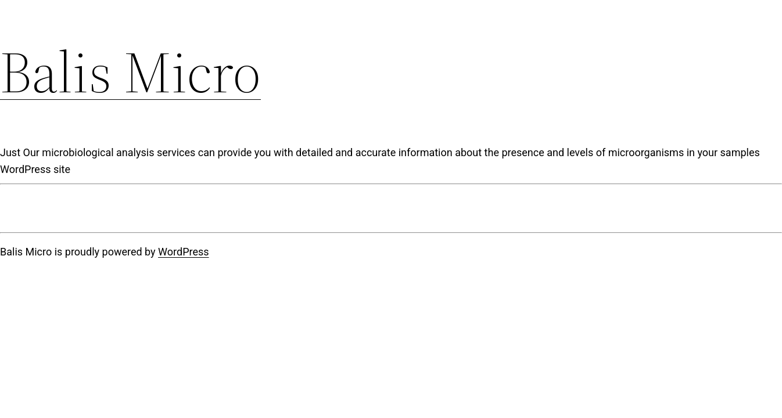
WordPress (183, 252)
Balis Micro (130, 72)
